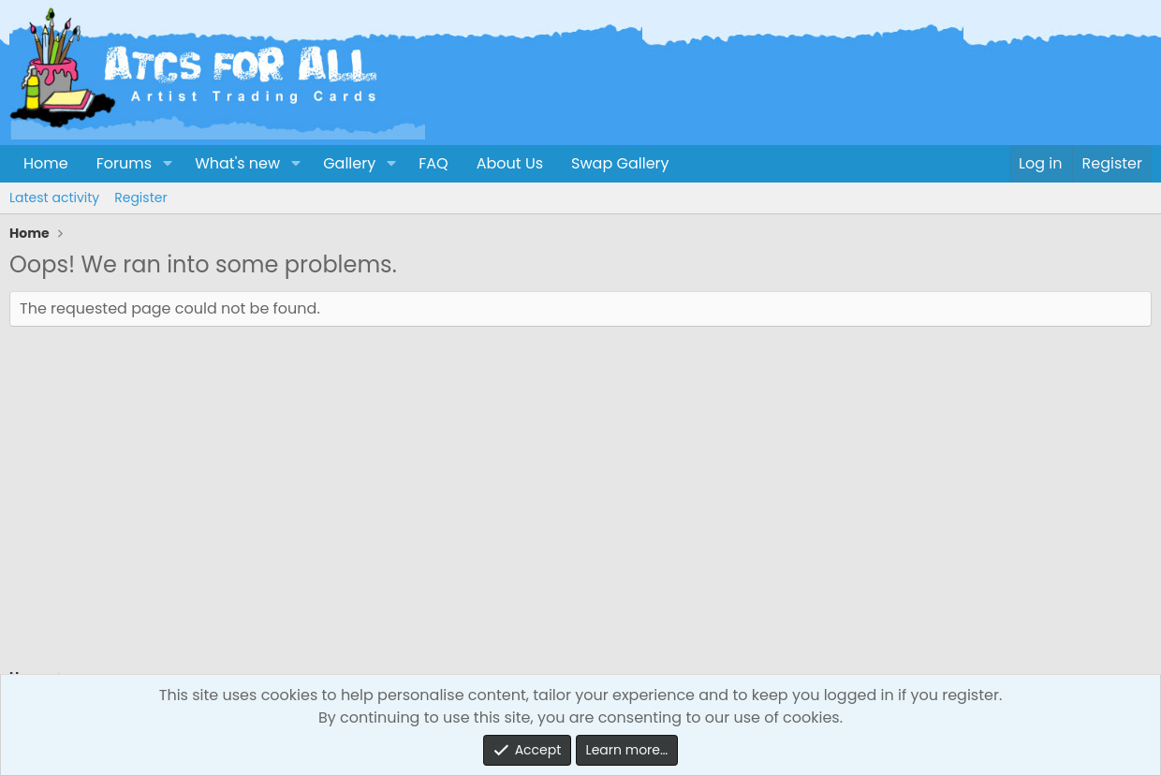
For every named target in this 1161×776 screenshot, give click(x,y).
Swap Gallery (620, 163)
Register (140, 197)
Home (45, 163)
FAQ (433, 163)
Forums (124, 163)
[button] (167, 164)
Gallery (349, 163)
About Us (510, 163)
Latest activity (54, 197)
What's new (237, 163)
